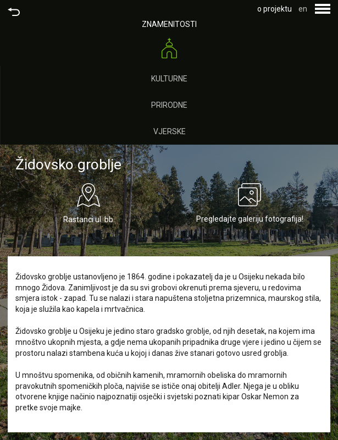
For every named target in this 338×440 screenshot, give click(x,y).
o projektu (274, 8)
